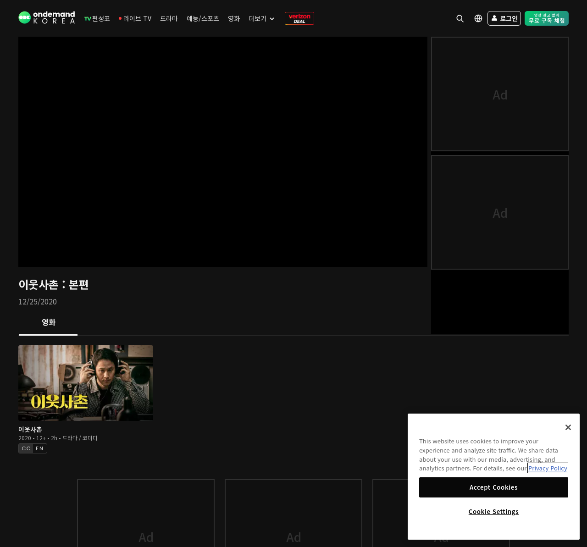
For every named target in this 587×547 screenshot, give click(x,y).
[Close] (568, 427)
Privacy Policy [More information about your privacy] (547, 468)
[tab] (48, 323)
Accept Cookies (494, 487)
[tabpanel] (293, 398)
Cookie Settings (494, 511)
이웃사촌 (40, 284)
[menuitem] (97, 18)
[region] (494, 477)
